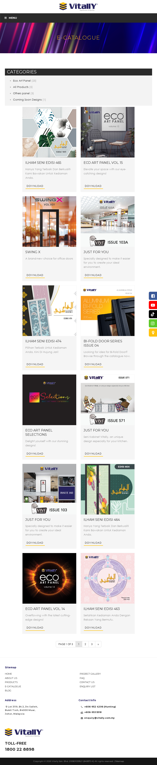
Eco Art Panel (22, 80)
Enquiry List (87, 686)
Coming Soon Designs (27, 99)
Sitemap (119, 761)
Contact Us (87, 682)
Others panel (21, 93)
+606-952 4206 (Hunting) (100, 706)
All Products (20, 87)
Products (11, 682)
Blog (8, 690)
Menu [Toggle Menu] (10, 17)
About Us (11, 678)
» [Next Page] (98, 644)
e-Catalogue (13, 686)
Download (35, 185)
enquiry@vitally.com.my (99, 717)
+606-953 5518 (93, 712)
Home (8, 673)
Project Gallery (90, 673)
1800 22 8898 (19, 749)
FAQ (82, 678)
